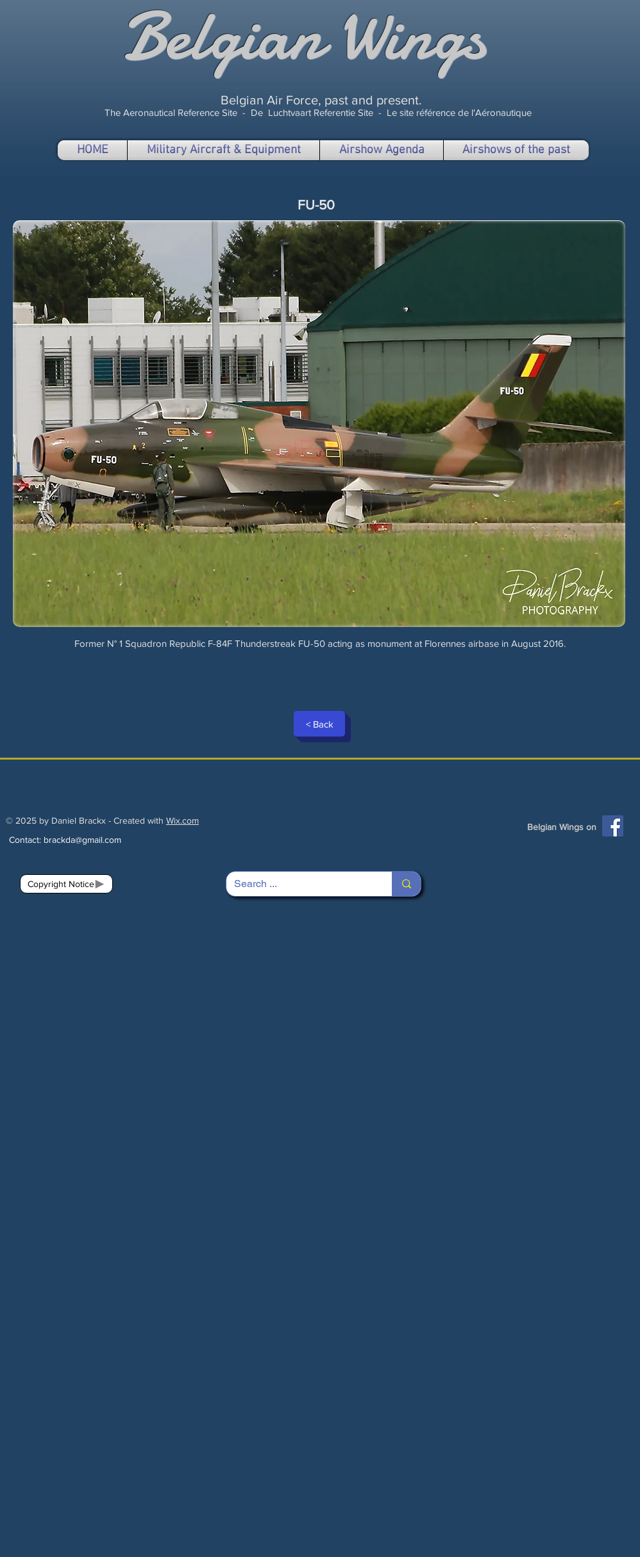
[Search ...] (299, 884)
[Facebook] (612, 825)
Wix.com (182, 820)
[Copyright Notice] (66, 883)
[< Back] (319, 724)
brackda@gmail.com (82, 840)
